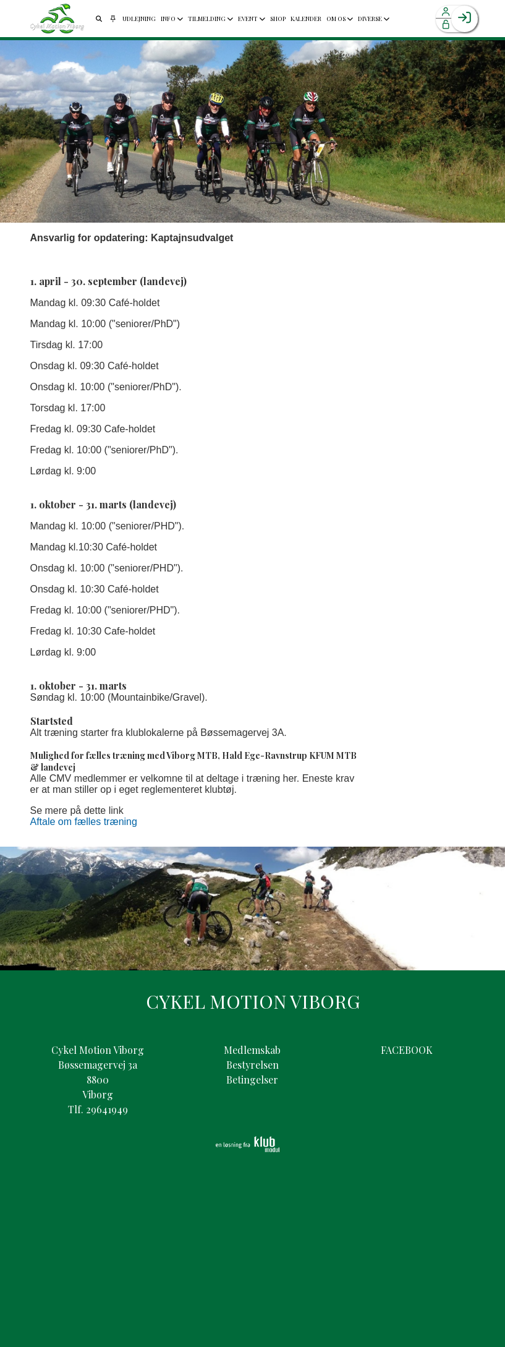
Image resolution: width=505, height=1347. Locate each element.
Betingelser (252, 1079)
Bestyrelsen (252, 1064)
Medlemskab (252, 1049)
